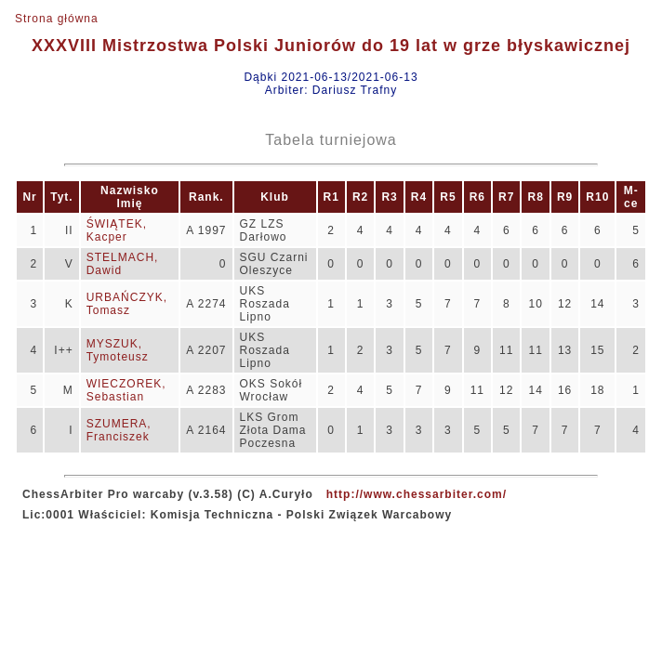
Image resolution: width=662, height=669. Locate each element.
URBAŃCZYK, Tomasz (126, 304)
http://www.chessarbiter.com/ (416, 494)
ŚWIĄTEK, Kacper (116, 230)
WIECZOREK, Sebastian (126, 390)
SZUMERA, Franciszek (119, 430)
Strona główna (57, 18)
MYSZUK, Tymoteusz (117, 350)
